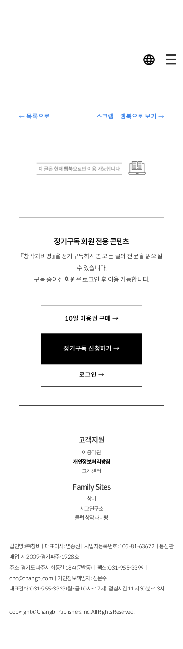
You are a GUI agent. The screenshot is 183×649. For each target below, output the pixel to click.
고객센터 (91, 471)
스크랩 (105, 116)
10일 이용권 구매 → (92, 319)
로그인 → (91, 375)
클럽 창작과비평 (91, 517)
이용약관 (91, 452)
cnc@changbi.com (31, 578)
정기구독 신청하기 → (91, 349)
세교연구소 (91, 508)
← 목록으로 (34, 116)
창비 (91, 498)
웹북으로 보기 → (142, 116)
